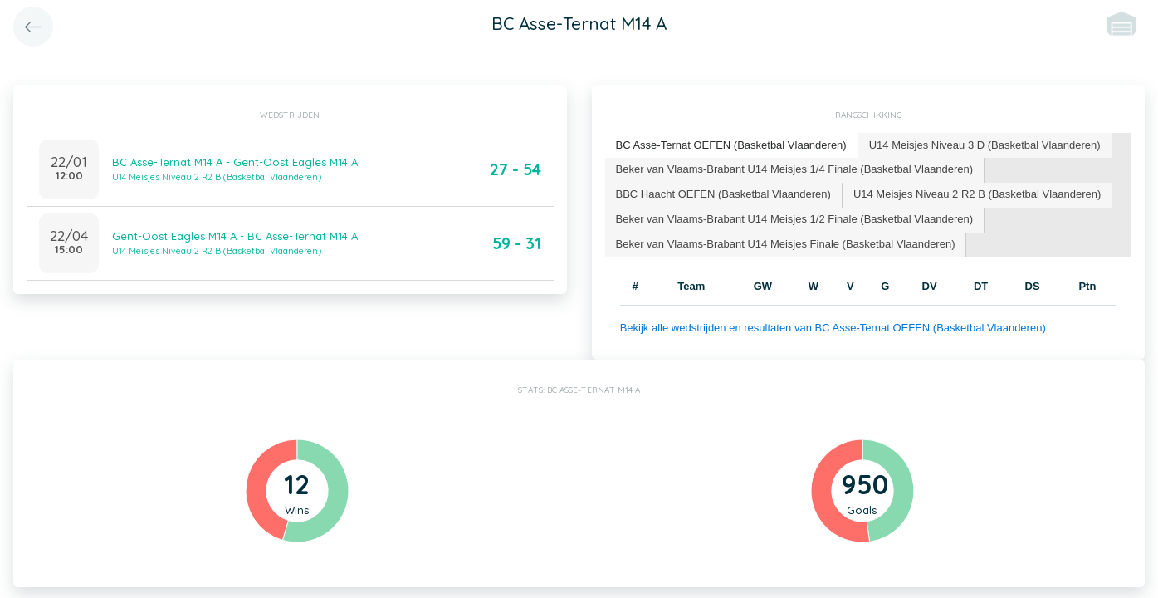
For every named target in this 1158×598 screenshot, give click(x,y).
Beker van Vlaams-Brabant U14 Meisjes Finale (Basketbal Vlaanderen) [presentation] (785, 244)
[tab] (731, 146)
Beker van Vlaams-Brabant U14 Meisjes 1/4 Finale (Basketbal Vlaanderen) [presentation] (795, 169)
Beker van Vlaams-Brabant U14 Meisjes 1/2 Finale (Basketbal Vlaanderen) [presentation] (795, 219)
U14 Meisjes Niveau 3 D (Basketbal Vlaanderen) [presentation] (985, 145)
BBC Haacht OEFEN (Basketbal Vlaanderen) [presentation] (723, 194)
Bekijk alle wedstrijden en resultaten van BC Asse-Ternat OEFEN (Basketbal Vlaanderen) (833, 327)
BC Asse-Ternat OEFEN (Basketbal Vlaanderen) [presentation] (731, 145)
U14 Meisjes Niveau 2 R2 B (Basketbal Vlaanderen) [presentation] (977, 194)
